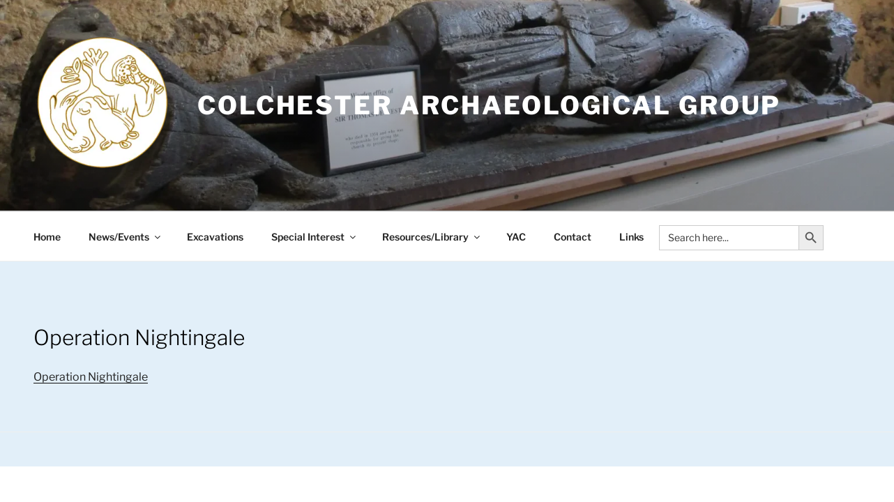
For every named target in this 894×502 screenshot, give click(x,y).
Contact (572, 237)
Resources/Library (432, 237)
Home (47, 237)
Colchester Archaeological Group (489, 105)
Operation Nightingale (90, 376)
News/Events (125, 237)
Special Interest (314, 237)
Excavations (215, 237)
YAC (516, 237)
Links (631, 237)
